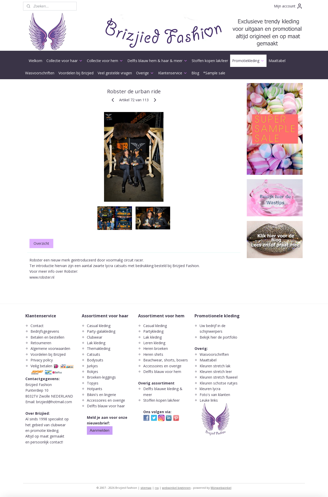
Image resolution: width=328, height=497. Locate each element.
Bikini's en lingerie (101, 394)
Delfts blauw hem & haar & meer (157, 60)
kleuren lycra (210, 388)
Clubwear (94, 337)
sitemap (145, 488)
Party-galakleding (101, 331)
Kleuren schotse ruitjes (219, 383)
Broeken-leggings (101, 377)
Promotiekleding (248, 60)
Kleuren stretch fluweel (219, 377)
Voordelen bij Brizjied (76, 72)
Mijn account (288, 6)
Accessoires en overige (106, 400)
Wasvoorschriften (39, 72)
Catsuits (93, 354)
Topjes (92, 383)
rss (157, 488)
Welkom (35, 60)
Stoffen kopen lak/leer (210, 60)
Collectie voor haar (64, 60)
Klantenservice (172, 72)
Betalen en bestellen (47, 337)
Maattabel (277, 60)
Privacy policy (41, 360)
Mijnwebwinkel (221, 488)
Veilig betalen (41, 365)
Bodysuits (95, 360)
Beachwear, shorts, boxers (165, 360)
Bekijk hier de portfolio (218, 337)
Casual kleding (99, 325)
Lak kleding (96, 342)
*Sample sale (214, 72)
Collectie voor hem (105, 60)
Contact (37, 325)
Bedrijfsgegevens (44, 331)
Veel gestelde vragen (115, 72)
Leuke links (209, 400)
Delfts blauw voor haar (106, 405)
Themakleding (99, 348)
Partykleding (153, 331)
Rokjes (92, 371)
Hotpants (94, 388)
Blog (195, 72)
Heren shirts (153, 354)
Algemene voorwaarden (50, 348)
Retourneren (40, 342)
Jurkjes (92, 365)
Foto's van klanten (215, 394)
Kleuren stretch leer (216, 371)
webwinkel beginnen (176, 488)
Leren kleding (154, 342)
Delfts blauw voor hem (162, 371)
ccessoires (154, 365)
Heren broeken (155, 348)
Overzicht (41, 243)
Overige (145, 72)
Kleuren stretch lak (215, 365)
